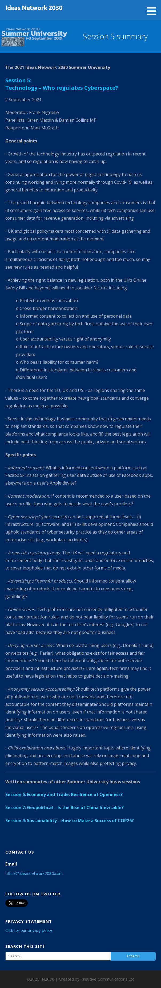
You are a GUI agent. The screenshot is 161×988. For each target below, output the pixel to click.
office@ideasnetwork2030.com (34, 873)
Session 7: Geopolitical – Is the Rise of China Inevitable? (64, 807)
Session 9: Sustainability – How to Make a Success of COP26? (69, 820)
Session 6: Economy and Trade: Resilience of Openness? (64, 794)
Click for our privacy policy (28, 930)
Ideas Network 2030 (33, 7)
